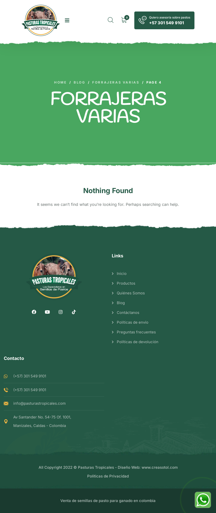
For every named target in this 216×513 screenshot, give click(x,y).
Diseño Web (128, 467)
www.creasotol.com (160, 467)
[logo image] (41, 20)
